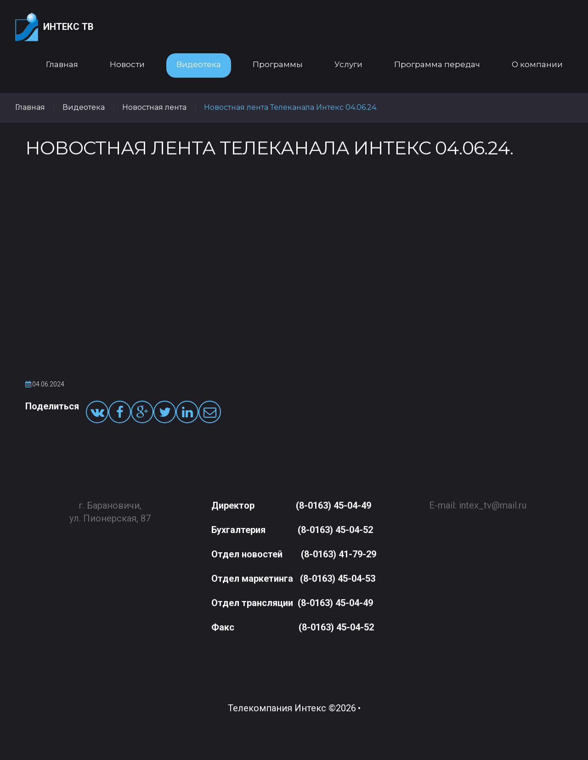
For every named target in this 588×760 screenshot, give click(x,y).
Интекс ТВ (54, 27)
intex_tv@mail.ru (492, 501)
